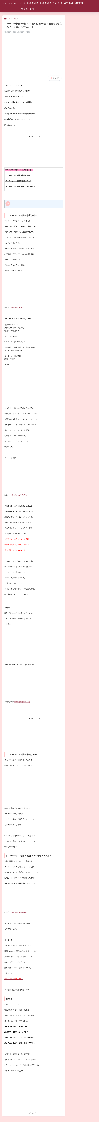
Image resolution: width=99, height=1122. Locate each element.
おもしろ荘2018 (56, 3)
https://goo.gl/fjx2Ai (18, 308)
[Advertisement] (33, 151)
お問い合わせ (79, 3)
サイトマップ (68, 3)
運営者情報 (90, 3)
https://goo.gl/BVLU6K (19, 495)
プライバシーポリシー (39, 9)
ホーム (33, 3)
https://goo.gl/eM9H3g (22, 702)
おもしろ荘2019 (43, 3)
